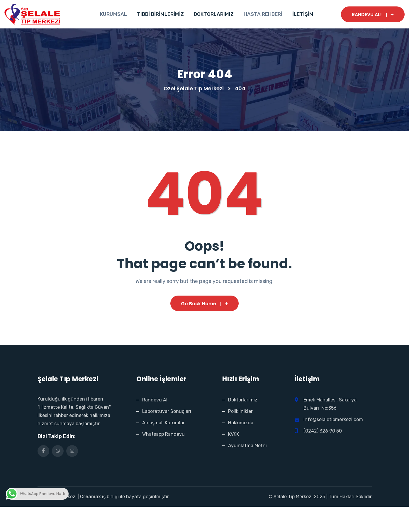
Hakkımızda (240, 423)
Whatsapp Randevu (163, 434)
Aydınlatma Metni (247, 446)
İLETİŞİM (302, 14)
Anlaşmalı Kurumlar (163, 423)
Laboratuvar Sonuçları (166, 411)
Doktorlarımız (242, 400)
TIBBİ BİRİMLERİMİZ (160, 14)
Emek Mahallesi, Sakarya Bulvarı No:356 (330, 404)
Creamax (90, 497)
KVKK (233, 434)
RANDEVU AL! (373, 14)
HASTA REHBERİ (263, 14)
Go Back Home (204, 303)
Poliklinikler (240, 411)
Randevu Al (154, 400)
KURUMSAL (113, 14)
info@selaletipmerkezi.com (333, 420)
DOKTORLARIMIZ (214, 14)
